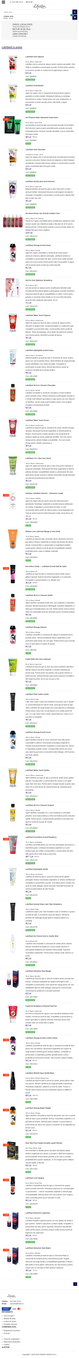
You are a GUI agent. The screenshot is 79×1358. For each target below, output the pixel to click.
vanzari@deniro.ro (17, 1304)
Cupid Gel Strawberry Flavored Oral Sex (41, 1006)
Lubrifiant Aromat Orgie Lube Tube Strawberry (44, 904)
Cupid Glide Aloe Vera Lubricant (38, 659)
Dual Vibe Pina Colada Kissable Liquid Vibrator (44, 1143)
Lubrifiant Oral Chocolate (35, 149)
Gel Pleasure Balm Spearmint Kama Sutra (42, 117)
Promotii (7, 1333)
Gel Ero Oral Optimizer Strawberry (39, 280)
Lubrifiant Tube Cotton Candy (37, 694)
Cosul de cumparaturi (11, 1339)
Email (29, 2)
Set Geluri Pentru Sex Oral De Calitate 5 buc (43, 213)
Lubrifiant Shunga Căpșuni (36, 627)
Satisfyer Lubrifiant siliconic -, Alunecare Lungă (44, 493)
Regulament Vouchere (12, 1330)
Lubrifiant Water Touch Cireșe (37, 420)
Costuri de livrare (10, 1321)
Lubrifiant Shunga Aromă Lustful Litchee (42, 1038)
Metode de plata (9, 1319)
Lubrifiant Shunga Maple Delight (38, 1108)
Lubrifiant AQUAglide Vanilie (37, 869)
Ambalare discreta (10, 1324)
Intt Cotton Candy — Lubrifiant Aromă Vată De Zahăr (46, 566)
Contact (6, 1345)
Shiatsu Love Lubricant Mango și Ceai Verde (43, 531)
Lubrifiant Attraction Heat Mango (38, 971)
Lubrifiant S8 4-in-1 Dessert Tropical (40, 805)
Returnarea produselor (12, 1342)
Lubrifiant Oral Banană (34, 85)
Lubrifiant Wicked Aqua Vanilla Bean (40, 1073)
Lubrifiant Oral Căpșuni (35, 57)
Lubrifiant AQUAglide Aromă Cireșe (39, 350)
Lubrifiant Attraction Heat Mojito (38, 1248)
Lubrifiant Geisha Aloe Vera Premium (40, 181)
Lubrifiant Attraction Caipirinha (38, 1213)
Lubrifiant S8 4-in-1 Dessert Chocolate (41, 385)
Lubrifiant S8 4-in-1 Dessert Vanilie (39, 595)
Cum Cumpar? (9, 1316)
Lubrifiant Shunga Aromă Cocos (38, 732)
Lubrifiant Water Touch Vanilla (37, 770)
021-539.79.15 (16, 2)
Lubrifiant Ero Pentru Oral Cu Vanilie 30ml (42, 936)
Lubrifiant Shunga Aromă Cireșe (38, 245)
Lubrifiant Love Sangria (35, 1178)
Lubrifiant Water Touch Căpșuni (38, 315)
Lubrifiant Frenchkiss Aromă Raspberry (41, 837)
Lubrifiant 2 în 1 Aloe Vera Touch (38, 458)
